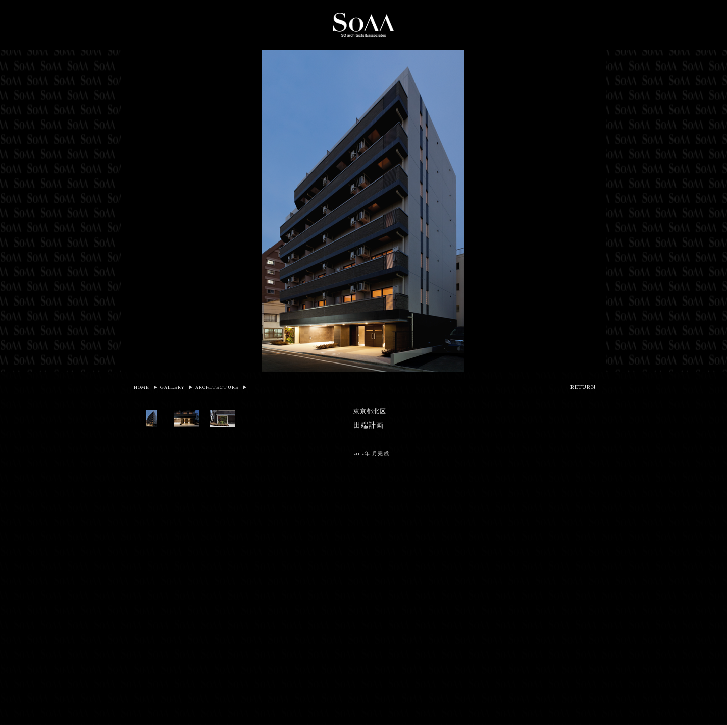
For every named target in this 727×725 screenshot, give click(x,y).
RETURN (583, 387)
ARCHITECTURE (217, 387)
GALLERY (172, 387)
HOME (141, 387)
